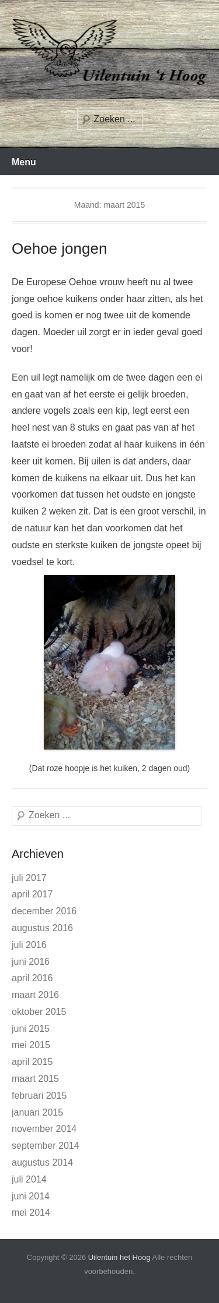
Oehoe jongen (59, 248)
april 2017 (32, 894)
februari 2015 (39, 1095)
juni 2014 (31, 1196)
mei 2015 (31, 1045)
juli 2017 (29, 878)
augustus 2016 (42, 928)
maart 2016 (35, 995)
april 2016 (32, 978)
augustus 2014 (42, 1162)
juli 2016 (29, 945)
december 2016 (44, 911)
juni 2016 (31, 962)
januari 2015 (37, 1112)
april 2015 (32, 1062)
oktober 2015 (39, 1012)
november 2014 (44, 1129)
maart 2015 (35, 1079)
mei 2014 (31, 1212)
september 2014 (45, 1146)
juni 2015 (31, 1029)
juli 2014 (29, 1179)
